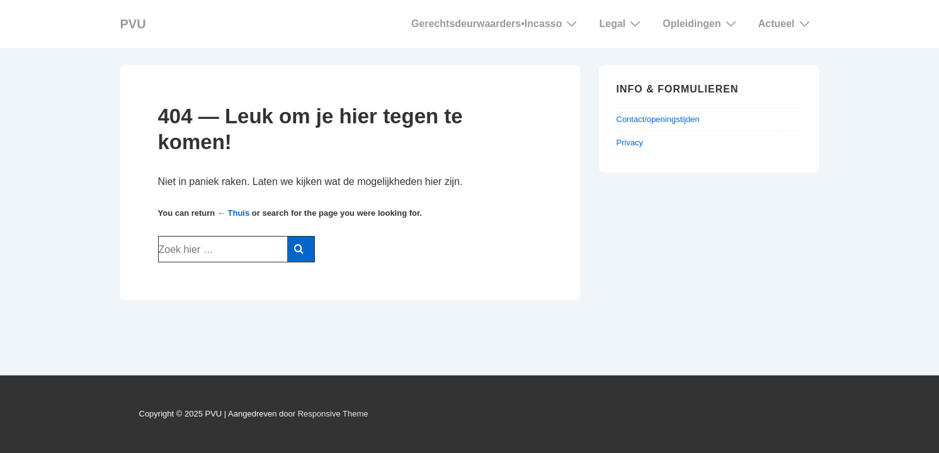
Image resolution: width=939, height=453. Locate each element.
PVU (133, 24)
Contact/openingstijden (658, 119)
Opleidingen (701, 23)
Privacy (630, 142)
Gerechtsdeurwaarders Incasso (496, 23)
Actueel (785, 23)
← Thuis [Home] (233, 213)
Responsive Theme (333, 413)
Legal (621, 23)
